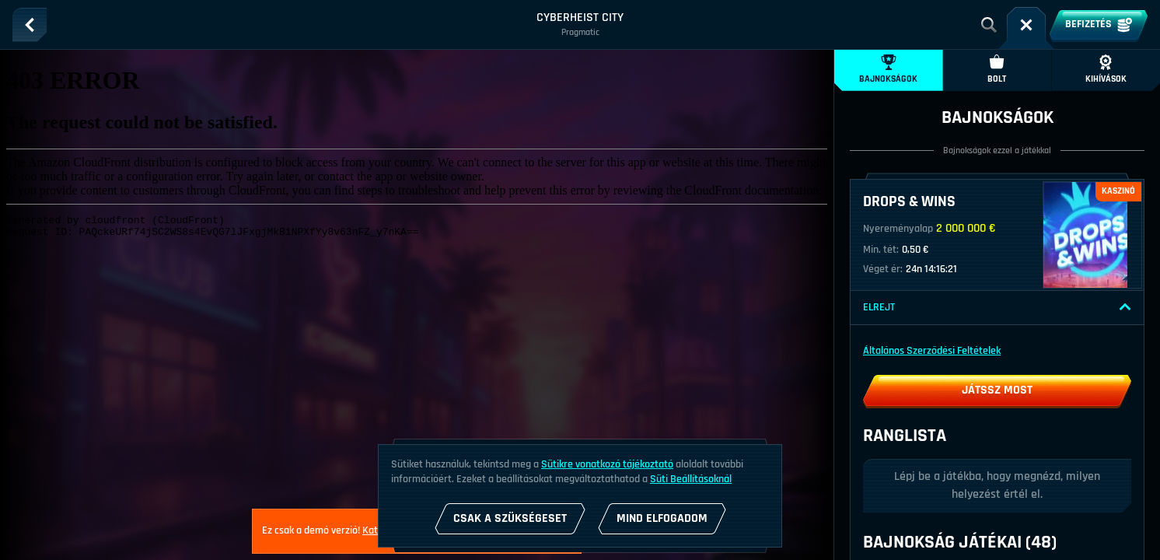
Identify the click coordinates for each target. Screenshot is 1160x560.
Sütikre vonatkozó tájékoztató (607, 464)
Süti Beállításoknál (691, 479)
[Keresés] (989, 25)
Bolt (996, 69)
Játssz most (997, 390)
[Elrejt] (1125, 307)
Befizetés (1098, 25)
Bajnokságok (888, 69)
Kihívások (1106, 69)
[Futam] (1026, 25)
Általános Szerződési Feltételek (932, 351)
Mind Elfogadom (662, 518)
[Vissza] (29, 25)
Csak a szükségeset (510, 518)
